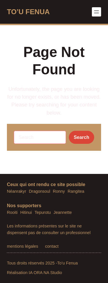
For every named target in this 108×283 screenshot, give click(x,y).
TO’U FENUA (28, 12)
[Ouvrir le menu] (96, 11)
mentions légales (22, 246)
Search (81, 137)
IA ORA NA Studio (45, 272)
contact (52, 246)
